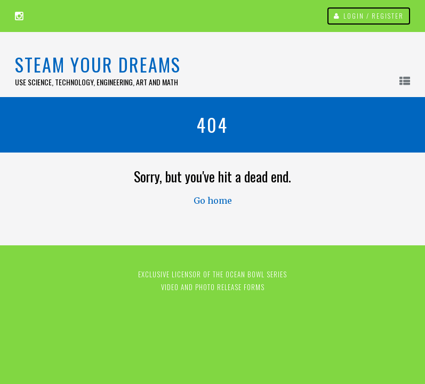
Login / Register (373, 15)
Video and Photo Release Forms (212, 287)
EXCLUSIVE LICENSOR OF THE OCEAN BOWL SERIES (212, 274)
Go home (213, 200)
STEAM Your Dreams (98, 64)
